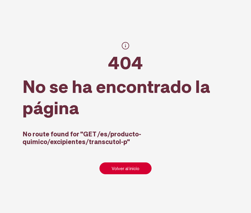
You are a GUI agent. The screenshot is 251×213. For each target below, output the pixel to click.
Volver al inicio (125, 168)
